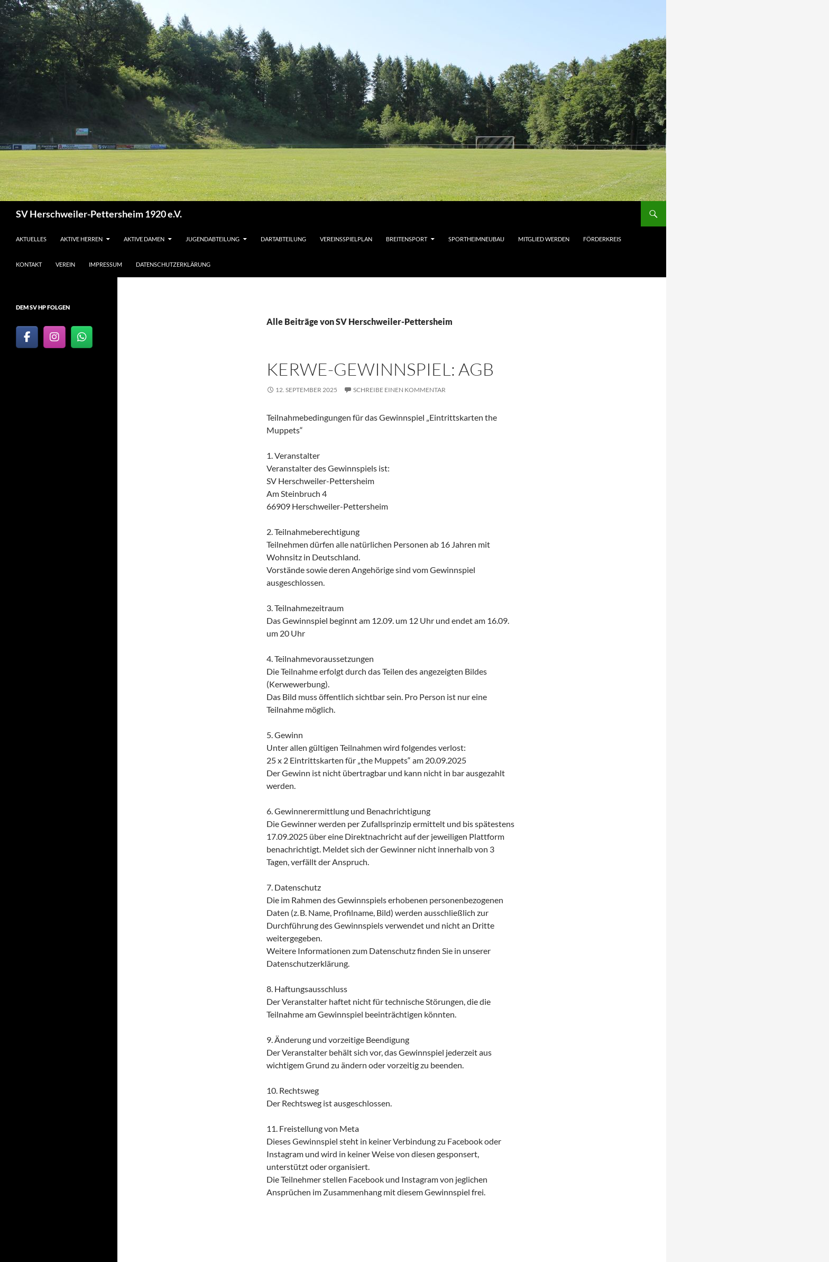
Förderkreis (602, 238)
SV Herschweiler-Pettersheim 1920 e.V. (99, 214)
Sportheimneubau (476, 238)
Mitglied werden (543, 238)
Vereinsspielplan (346, 238)
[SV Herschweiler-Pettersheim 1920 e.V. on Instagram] (54, 337)
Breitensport (406, 238)
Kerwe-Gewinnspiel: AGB (380, 369)
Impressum (105, 264)
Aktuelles (31, 238)
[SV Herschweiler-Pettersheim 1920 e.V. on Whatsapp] (82, 337)
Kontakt (29, 264)
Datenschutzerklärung (173, 264)
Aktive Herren (81, 238)
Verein (65, 264)
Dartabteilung (283, 238)
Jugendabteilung (213, 238)
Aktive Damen (144, 238)
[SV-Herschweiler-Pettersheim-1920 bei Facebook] (27, 337)
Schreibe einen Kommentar (399, 390)
